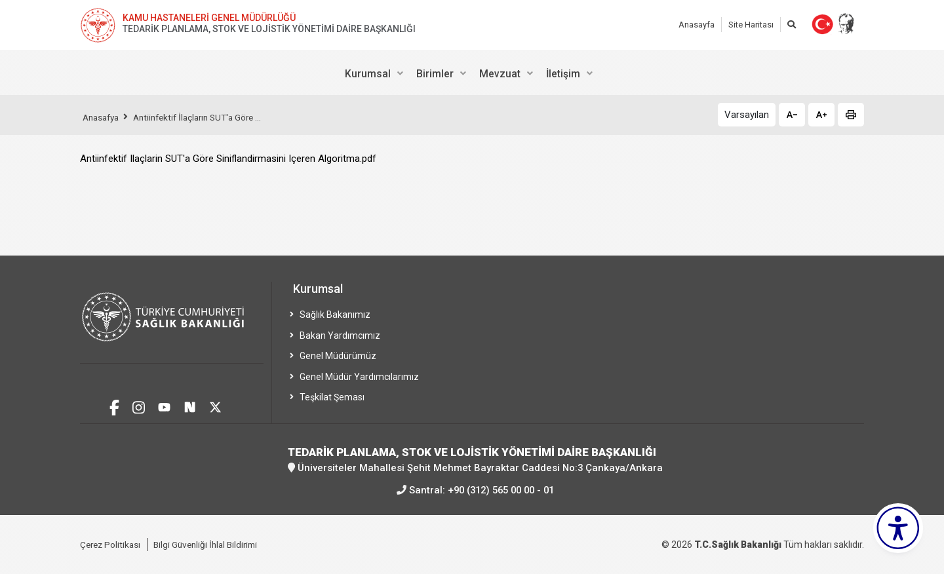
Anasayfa (696, 24)
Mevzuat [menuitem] (500, 73)
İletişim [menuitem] (563, 73)
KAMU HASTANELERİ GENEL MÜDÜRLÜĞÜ (209, 17)
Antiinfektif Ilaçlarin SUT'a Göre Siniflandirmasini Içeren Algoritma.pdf (228, 158)
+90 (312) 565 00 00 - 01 (501, 489)
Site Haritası (751, 24)
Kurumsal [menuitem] (368, 73)
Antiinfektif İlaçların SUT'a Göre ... (206, 117)
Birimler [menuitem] (435, 73)
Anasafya (103, 117)
